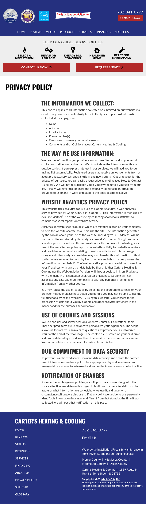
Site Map (27, 490)
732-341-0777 (95, 429)
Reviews (36, 32)
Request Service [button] (109, 67)
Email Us (89, 437)
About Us (121, 32)
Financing (103, 32)
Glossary (28, 497)
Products (67, 32)
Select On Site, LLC (110, 479)
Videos (51, 32)
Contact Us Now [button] (130, 18)
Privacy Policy (23, 481)
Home (21, 32)
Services (85, 32)
